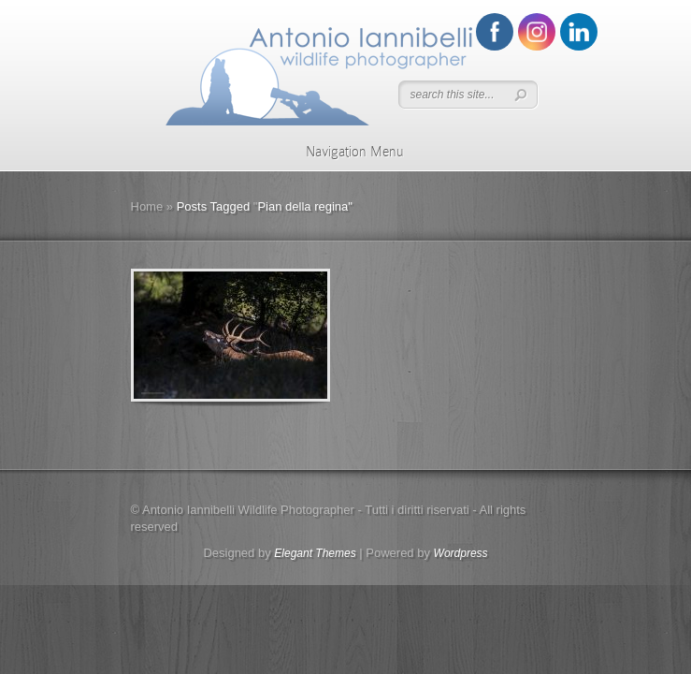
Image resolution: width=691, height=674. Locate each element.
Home (147, 206)
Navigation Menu (342, 151)
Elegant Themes (314, 553)
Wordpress (461, 553)
